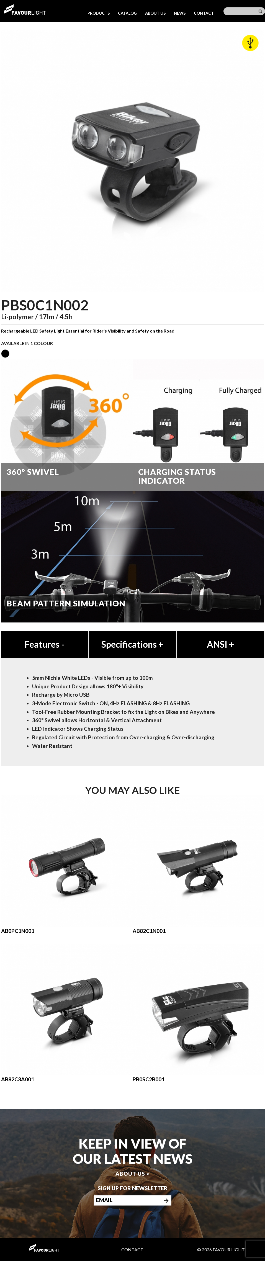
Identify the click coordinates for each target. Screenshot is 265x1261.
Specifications (132, 644)
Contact (204, 13)
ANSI (220, 644)
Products (99, 13)
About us (155, 13)
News (180, 13)
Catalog (127, 13)
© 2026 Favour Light (221, 1249)
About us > (132, 1173)
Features (45, 644)
